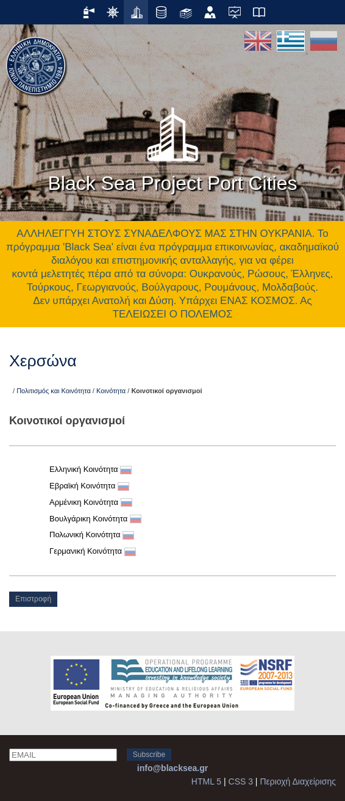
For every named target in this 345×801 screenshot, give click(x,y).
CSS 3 (241, 781)
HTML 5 (206, 781)
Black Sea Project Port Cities (172, 146)
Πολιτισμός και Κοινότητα (53, 390)
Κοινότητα (111, 390)
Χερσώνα (43, 361)
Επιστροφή (33, 599)
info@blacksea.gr (172, 768)
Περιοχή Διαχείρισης (298, 781)
